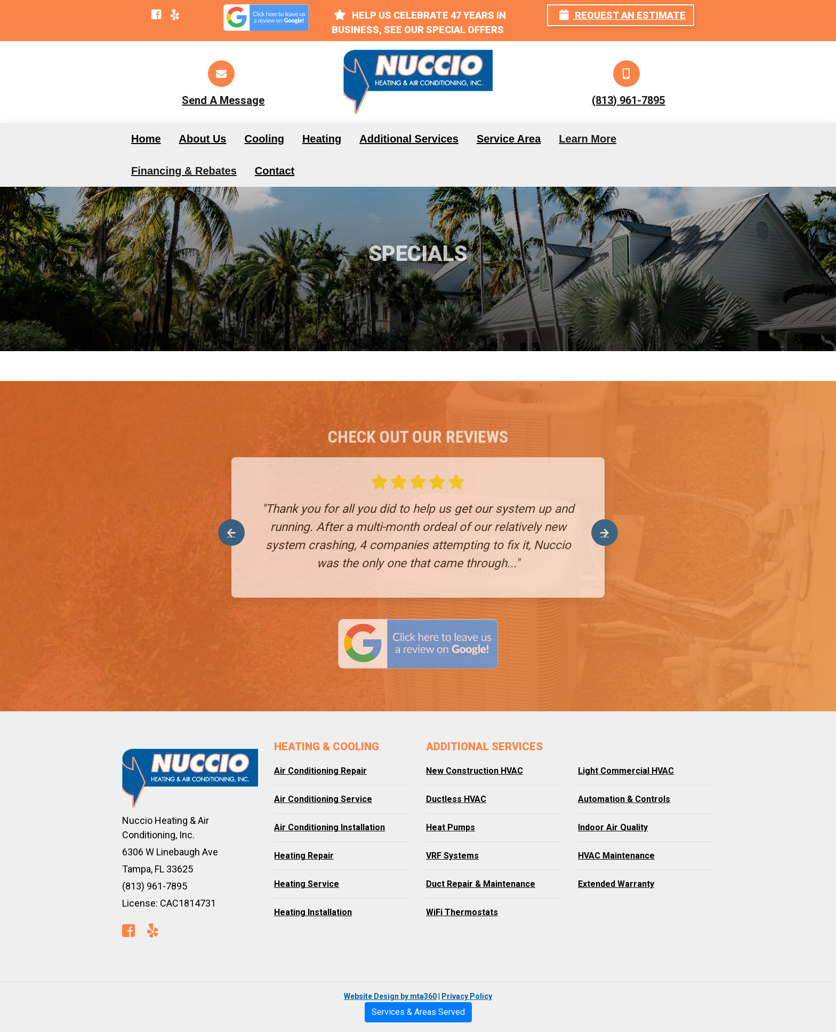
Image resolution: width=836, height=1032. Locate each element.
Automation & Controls (624, 799)
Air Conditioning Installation (329, 827)
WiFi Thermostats (462, 912)
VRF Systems (452, 856)
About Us (203, 139)
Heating (321, 139)
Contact (274, 171)
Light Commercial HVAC (626, 771)
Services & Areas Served (418, 1012)
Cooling (264, 139)
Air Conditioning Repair (320, 771)
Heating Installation (313, 912)
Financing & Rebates (184, 171)
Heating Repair (304, 856)
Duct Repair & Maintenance (480, 884)
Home (146, 139)
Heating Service (306, 884)
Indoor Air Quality (613, 827)
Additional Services (409, 139)
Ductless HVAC (456, 799)
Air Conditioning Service (323, 799)
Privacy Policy (466, 996)
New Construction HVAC (474, 771)
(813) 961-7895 (628, 100)
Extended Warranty (616, 884)
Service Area (509, 139)
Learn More (587, 139)
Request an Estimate (622, 15)
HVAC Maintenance (616, 856)
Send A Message (223, 100)
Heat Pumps (450, 827)
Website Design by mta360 (390, 996)
